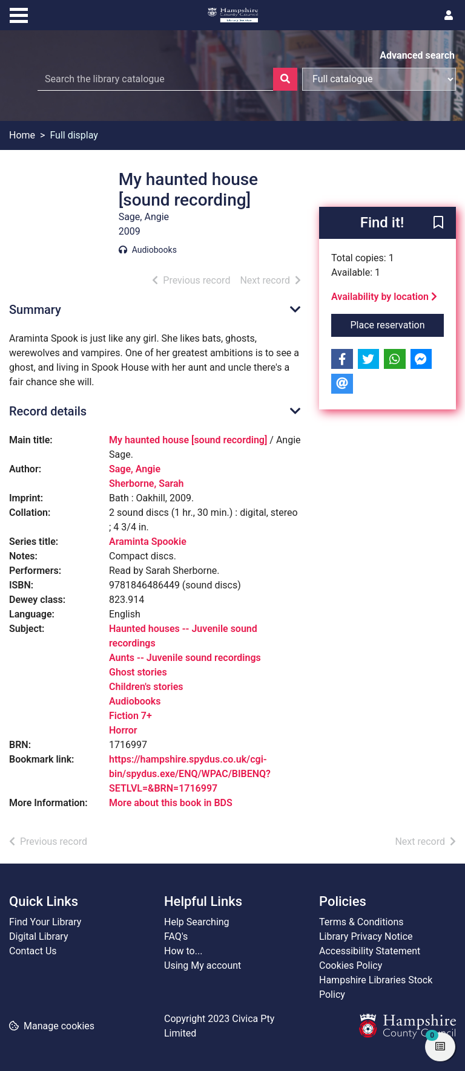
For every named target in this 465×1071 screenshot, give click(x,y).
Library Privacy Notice (366, 936)
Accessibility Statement (369, 951)
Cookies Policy (350, 965)
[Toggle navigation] (19, 14)
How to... (183, 951)
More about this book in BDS (170, 803)
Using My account (202, 965)
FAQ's (176, 936)
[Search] (285, 79)
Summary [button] (35, 309)
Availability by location (384, 296)
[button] (438, 224)
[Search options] (379, 79)
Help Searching (196, 922)
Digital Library (38, 936)
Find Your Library (45, 922)
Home (22, 135)
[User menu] (448, 16)
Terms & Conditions (361, 922)
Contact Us (33, 951)
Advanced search (417, 55)
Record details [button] (48, 411)
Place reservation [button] (397, 324)
